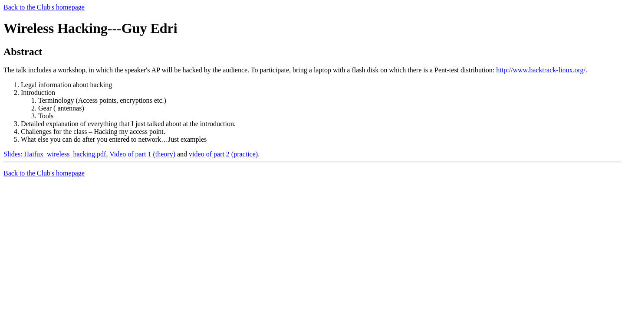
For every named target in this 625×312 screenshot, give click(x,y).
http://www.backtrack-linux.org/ (541, 70)
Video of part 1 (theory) (142, 154)
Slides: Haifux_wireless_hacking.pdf (54, 154)
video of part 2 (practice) (223, 154)
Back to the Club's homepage (44, 7)
